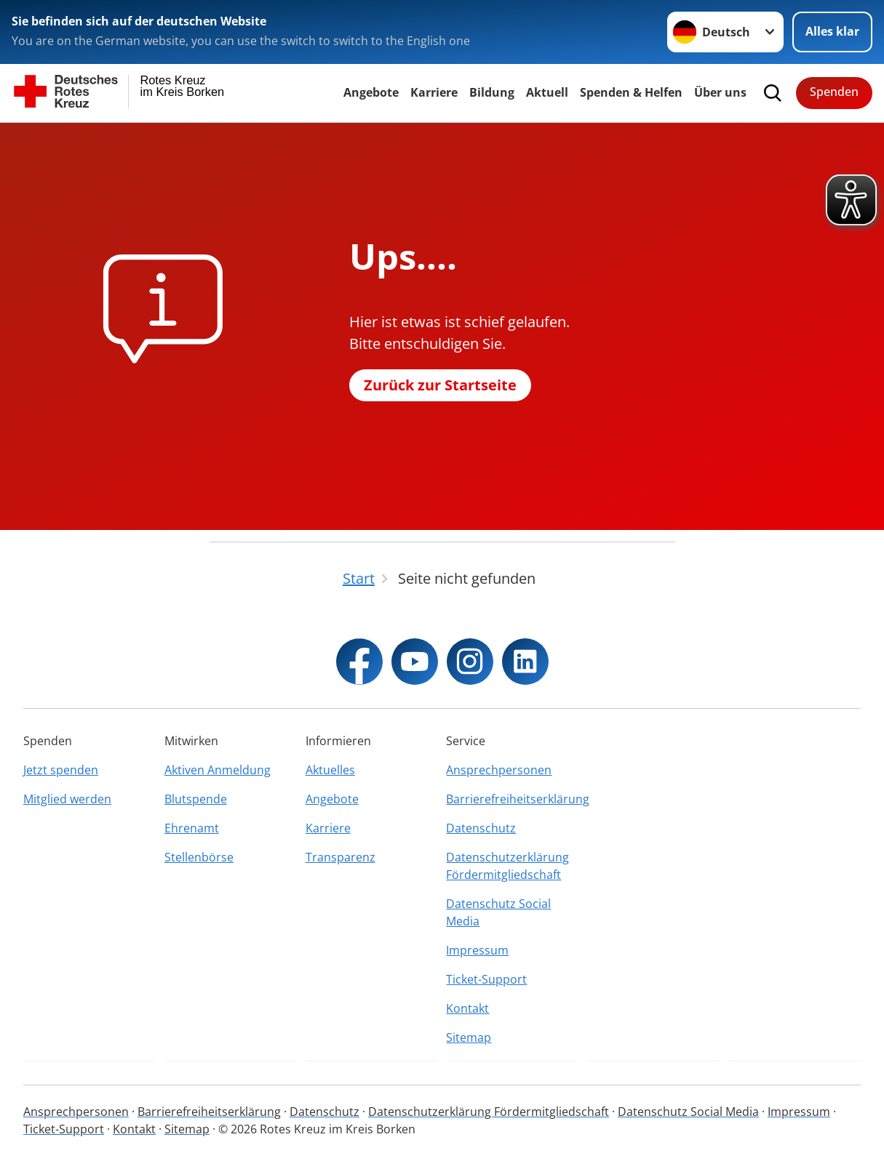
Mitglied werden (67, 799)
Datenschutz (481, 828)
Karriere (434, 92)
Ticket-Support (486, 979)
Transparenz (340, 857)
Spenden (834, 92)
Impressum (477, 950)
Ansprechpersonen (498, 770)
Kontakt (467, 1008)
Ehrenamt (191, 828)
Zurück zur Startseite (440, 385)
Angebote (371, 92)
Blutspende (195, 799)
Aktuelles (330, 770)
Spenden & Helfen (631, 92)
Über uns (720, 92)
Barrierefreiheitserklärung (512, 799)
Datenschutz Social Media (498, 912)
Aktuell (547, 92)
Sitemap (468, 1037)
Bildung (491, 92)
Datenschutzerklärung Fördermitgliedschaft (507, 866)
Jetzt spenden (60, 770)
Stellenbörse (199, 857)
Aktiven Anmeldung (217, 770)
